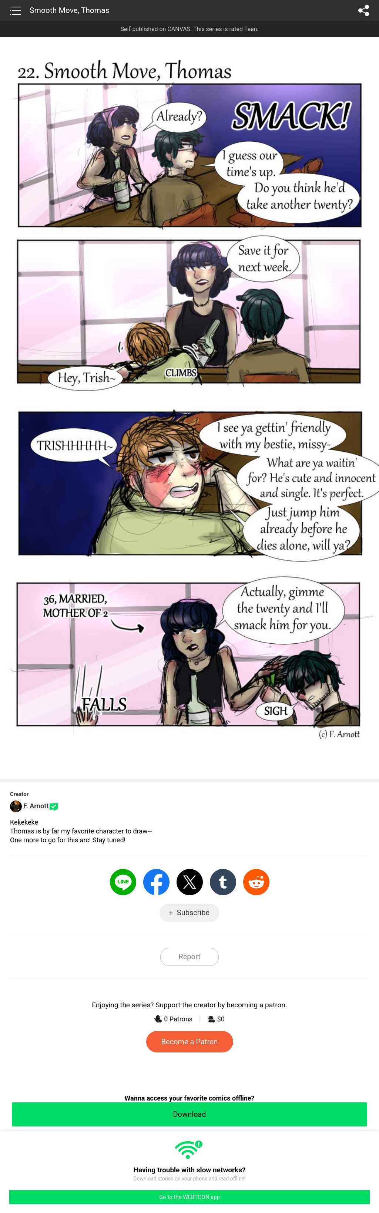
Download (189, 1114)
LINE (123, 882)
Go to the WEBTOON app (189, 1197)
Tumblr (223, 882)
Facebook (156, 882)
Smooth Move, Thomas (70, 10)
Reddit (256, 882)
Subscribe (193, 912)
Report (189, 956)
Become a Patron (189, 1041)
